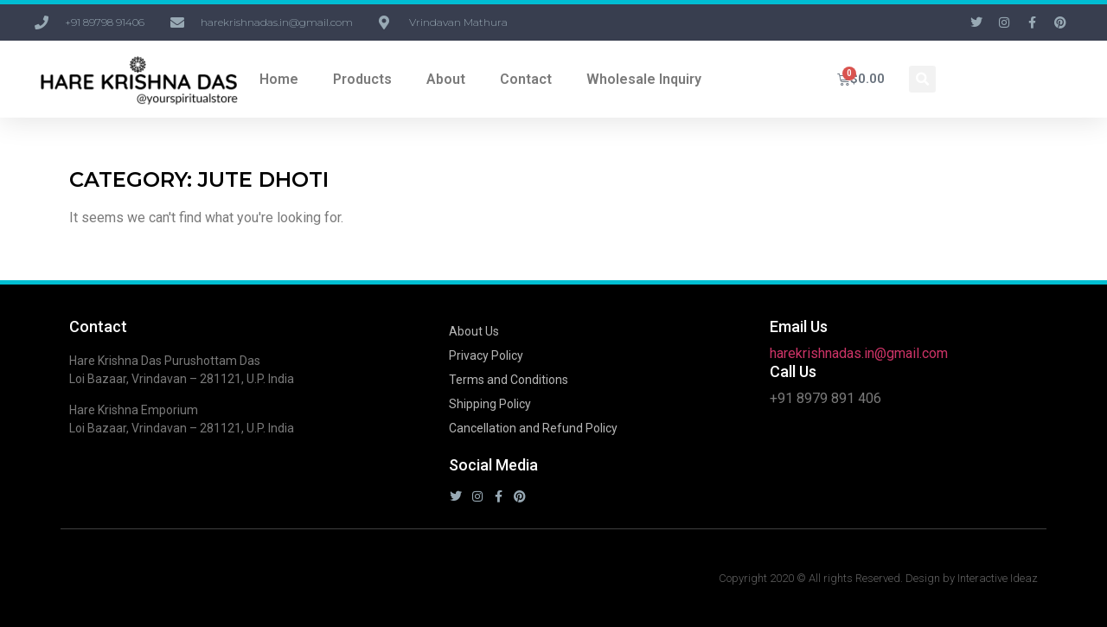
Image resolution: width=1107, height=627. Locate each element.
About (445, 79)
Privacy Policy (486, 355)
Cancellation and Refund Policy (533, 428)
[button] (922, 79)
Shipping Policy (490, 404)
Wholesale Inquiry (643, 79)
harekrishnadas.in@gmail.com (859, 353)
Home (278, 79)
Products (362, 79)
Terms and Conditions (508, 380)
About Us (474, 331)
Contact (526, 79)
